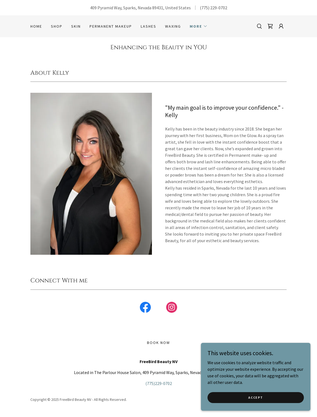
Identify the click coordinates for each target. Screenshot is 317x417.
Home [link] (36, 26)
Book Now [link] (158, 342)
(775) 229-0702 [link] (213, 7)
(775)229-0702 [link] (158, 383)
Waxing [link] (173, 26)
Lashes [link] (148, 26)
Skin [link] (76, 26)
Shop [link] (56, 26)
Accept (255, 397)
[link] (270, 26)
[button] (199, 26)
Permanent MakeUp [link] (111, 26)
